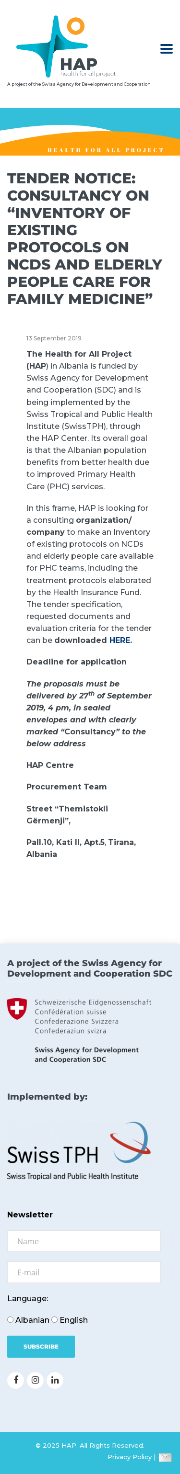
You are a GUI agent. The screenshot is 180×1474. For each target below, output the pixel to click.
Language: (27, 1298)
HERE (119, 640)
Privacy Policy (130, 1457)
